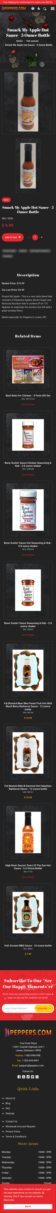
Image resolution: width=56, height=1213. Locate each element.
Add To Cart (12, 237)
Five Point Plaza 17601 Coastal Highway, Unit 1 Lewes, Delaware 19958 (28, 1047)
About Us (10, 1098)
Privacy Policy (13, 1131)
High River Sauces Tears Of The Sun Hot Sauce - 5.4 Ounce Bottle (28, 867)
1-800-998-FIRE (32, 1055)
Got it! (28, 1206)
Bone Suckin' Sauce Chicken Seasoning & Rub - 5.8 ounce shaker (28, 464)
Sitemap (10, 1113)
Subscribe (44, 1008)
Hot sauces (32, 41)
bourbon (7, 256)
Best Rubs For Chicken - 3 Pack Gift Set (28, 395)
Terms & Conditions (16, 1136)
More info (9, 1199)
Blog (8, 1103)
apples (23, 251)
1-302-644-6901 (30, 1060)
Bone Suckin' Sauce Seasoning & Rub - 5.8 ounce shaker (28, 625)
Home (19, 41)
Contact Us (11, 1121)
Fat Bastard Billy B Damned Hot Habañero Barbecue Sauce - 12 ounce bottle (28, 787)
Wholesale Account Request (20, 1126)
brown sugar (9, 251)
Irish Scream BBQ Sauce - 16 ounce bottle (28, 945)
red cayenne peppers (40, 251)
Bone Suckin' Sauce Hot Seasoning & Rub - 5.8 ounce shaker (28, 544)
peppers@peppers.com (31, 1065)
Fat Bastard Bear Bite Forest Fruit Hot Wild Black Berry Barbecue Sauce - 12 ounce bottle (28, 706)
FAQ (8, 1108)
